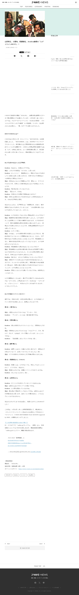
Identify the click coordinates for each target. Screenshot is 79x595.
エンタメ (23, 475)
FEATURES (28, 6)
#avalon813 (11, 440)
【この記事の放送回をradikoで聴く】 (16, 422)
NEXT (41, 543)
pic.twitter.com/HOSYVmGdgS (17, 445)
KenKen (16, 475)
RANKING (56, 6)
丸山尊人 (31, 475)
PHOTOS (47, 6)
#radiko (21, 440)
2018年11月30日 (36, 452)
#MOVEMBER (12, 443)
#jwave (17, 440)
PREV (8, 543)
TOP (21, 6)
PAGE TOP (37, 566)
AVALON (8, 475)
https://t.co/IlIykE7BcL (24, 443)
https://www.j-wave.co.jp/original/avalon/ (31, 469)
